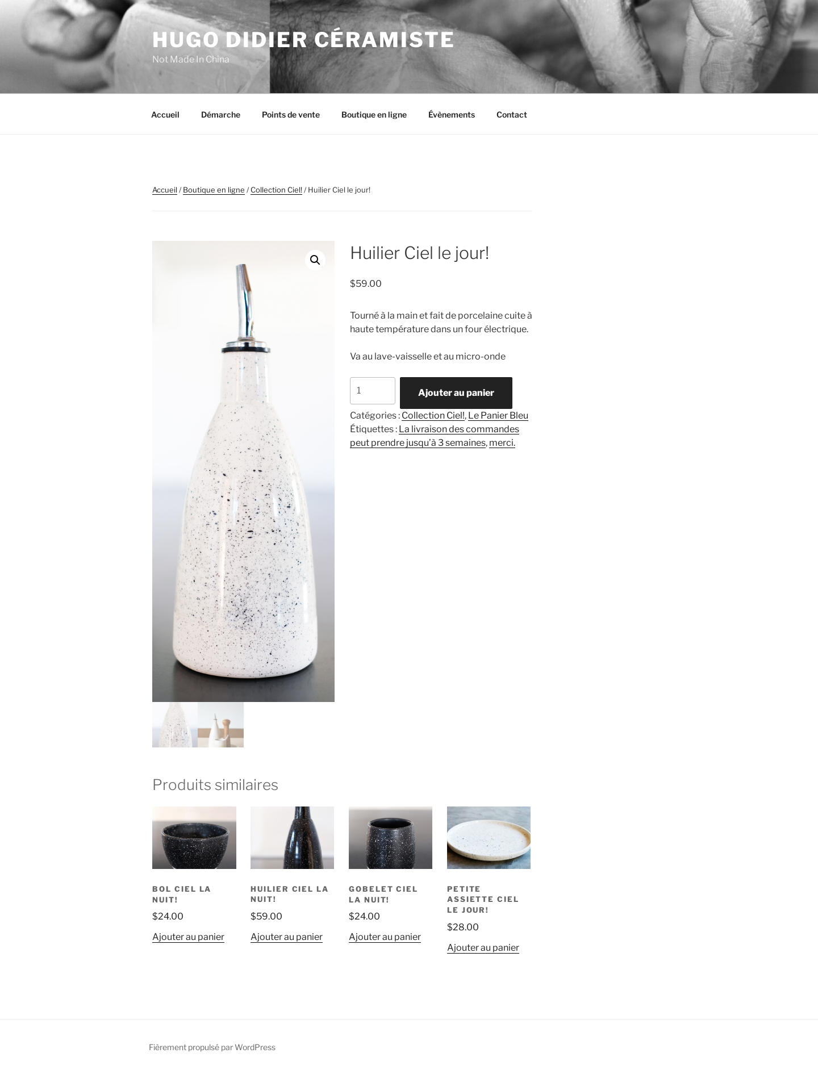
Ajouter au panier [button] (188, 936)
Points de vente (291, 114)
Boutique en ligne (374, 114)
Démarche (220, 114)
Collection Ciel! (276, 189)
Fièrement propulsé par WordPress (212, 1047)
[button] (315, 260)
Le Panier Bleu (498, 415)
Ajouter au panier (456, 392)
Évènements (451, 114)
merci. (502, 442)
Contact (511, 114)
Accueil (165, 114)
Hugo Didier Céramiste (303, 39)
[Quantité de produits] (372, 390)
